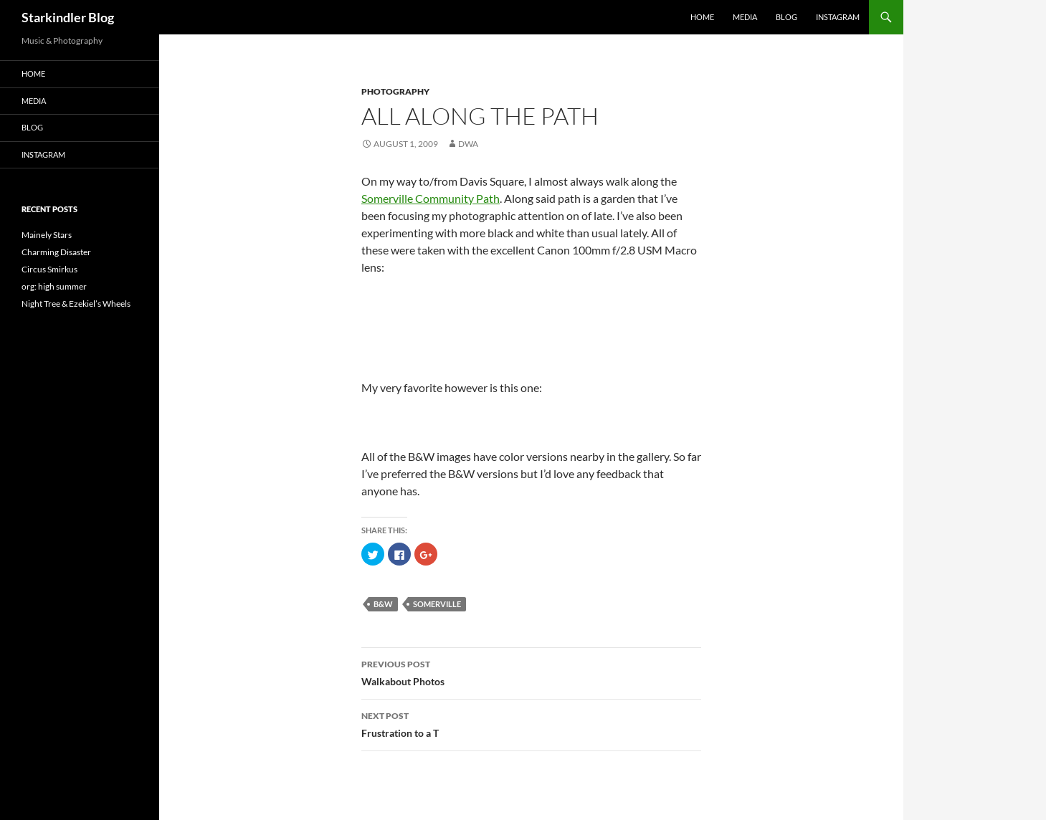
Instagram (838, 17)
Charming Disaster (56, 252)
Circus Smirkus (49, 269)
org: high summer (54, 286)
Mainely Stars (47, 234)
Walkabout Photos (531, 671)
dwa (468, 143)
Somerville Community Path (430, 198)
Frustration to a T (531, 723)
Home (702, 17)
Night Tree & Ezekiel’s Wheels (76, 303)
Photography (395, 91)
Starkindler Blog (68, 17)
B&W (383, 604)
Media (745, 17)
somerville (437, 604)
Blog (786, 17)
